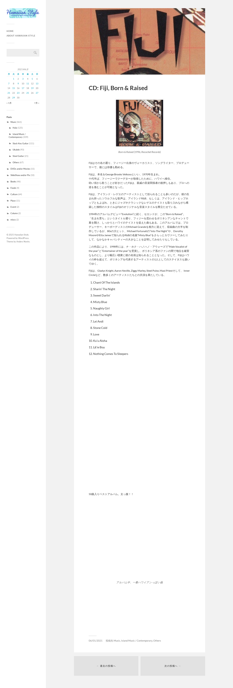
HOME (10, 31)
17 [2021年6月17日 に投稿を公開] (23, 88)
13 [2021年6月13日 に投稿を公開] (37, 83)
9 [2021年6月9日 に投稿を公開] (18, 83)
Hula (15, 127)
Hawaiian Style (21, 234)
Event (13, 207)
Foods (13, 188)
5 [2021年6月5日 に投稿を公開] (32, 79)
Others (16, 162)
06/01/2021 (95, 640)
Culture (14, 194)
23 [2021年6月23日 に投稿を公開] (18, 93)
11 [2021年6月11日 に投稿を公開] (27, 83)
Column (14, 213)
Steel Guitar (18, 156)
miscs (13, 219)
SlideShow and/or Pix (20, 175)
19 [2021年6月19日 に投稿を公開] (32, 88)
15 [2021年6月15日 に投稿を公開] (13, 88)
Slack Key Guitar (20, 143)
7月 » (36, 103)
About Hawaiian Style (21, 35)
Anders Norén (23, 241)
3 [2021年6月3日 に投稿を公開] (23, 79)
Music (13, 122)
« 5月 (9, 103)
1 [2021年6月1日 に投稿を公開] (13, 79)
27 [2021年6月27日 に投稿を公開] (37, 93)
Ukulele (16, 149)
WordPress (23, 238)
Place (13, 200)
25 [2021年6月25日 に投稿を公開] (27, 93)
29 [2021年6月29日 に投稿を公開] (13, 97)
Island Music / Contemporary (17, 135)
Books (13, 181)
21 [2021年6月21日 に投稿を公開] (9, 93)
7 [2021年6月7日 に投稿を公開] (9, 83)
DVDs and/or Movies (20, 168)
